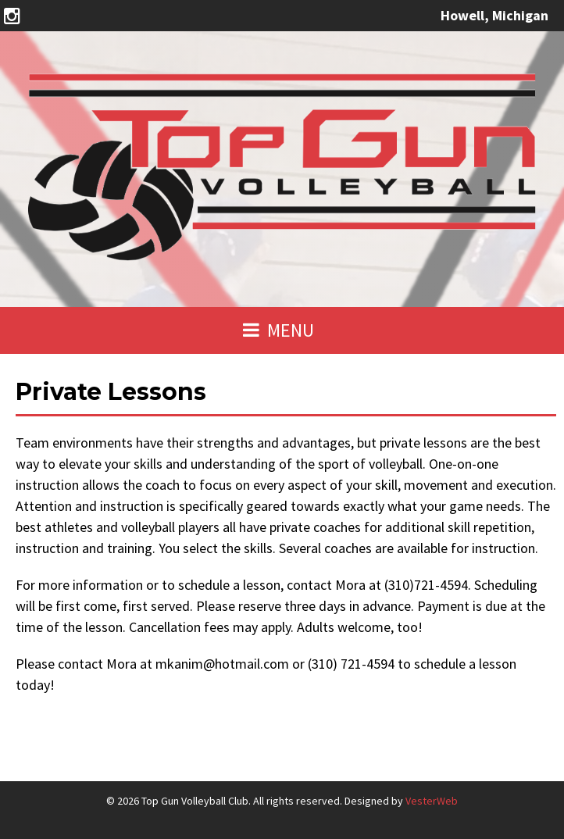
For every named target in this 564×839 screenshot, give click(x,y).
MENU (278, 330)
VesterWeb (431, 801)
